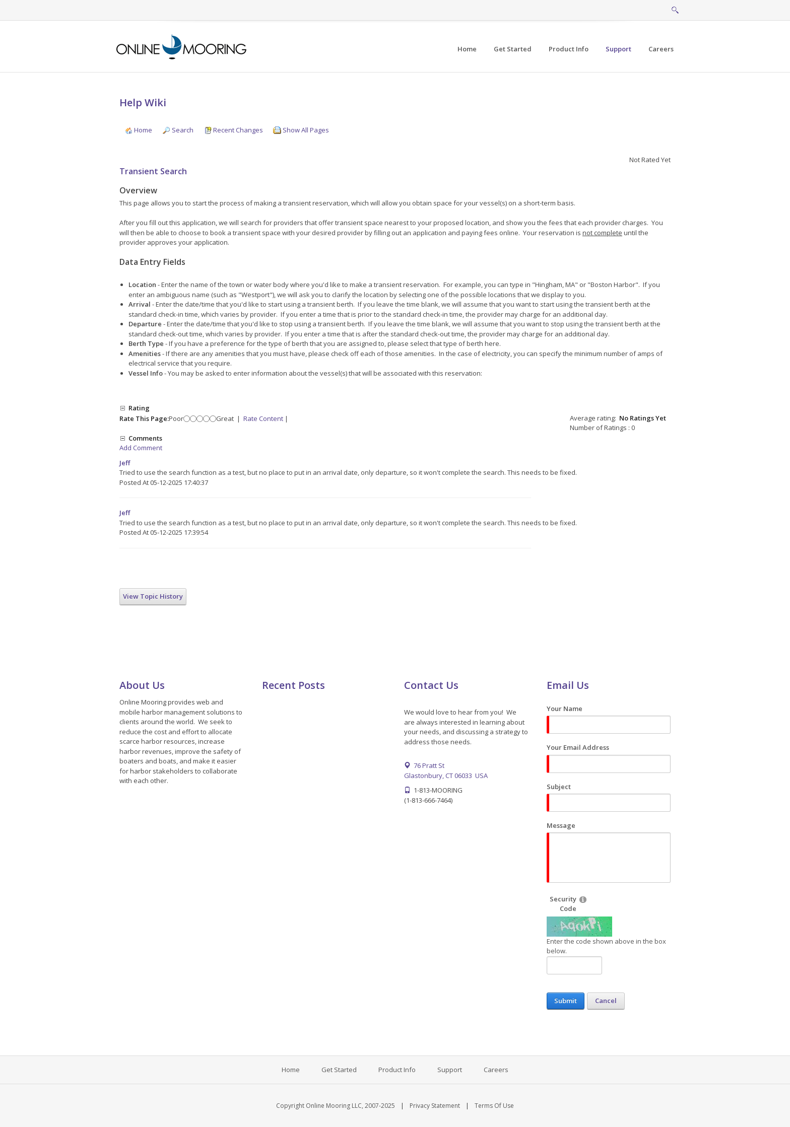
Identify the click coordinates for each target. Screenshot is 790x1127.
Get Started (339, 1069)
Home (138, 129)
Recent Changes (233, 129)
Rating (139, 407)
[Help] (582, 899)
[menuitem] (512, 49)
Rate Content (263, 418)
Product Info (397, 1069)
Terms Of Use (494, 1105)
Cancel (606, 1000)
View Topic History (153, 596)
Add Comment (140, 447)
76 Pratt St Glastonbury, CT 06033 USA (446, 770)
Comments (145, 438)
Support (449, 1069)
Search (177, 129)
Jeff (124, 462)
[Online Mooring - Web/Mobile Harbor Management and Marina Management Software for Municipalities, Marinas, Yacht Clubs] (182, 45)
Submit (565, 1000)
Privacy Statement (435, 1105)
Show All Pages (301, 129)
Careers (496, 1069)
